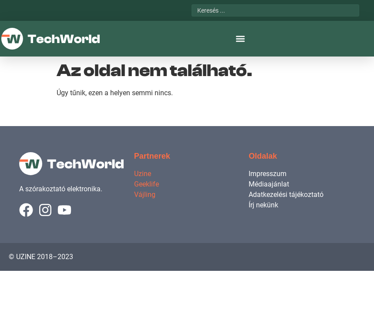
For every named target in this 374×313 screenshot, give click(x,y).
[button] (240, 39)
